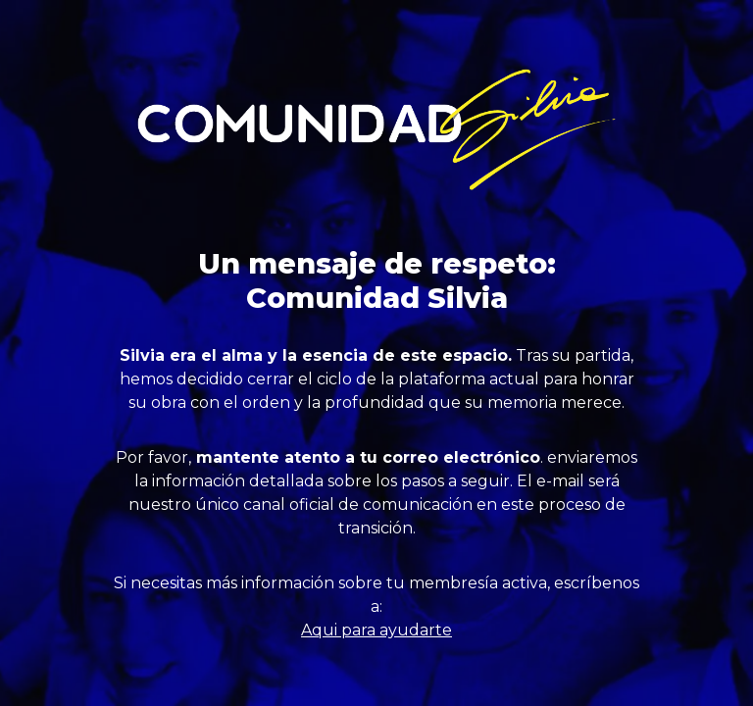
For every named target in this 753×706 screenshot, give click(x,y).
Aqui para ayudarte (376, 630)
